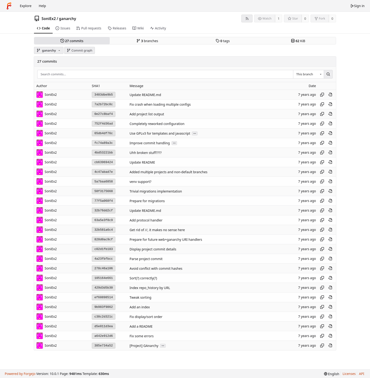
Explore (25, 6)
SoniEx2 (49, 18)
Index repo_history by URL (150, 288)
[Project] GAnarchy (144, 345)
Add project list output (147, 114)
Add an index (140, 307)
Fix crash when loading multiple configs (160, 104)
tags (223, 41)
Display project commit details (153, 249)
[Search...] (328, 74)
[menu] (331, 374)
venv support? (140, 181)
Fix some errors (142, 336)
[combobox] (308, 74)
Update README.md (145, 94)
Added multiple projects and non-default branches (168, 172)
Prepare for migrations (147, 201)
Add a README (141, 326)
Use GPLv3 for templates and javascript (160, 133)
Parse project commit (146, 259)
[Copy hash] (322, 94)
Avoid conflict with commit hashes (156, 268)
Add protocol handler (146, 220)
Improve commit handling (150, 143)
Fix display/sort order (146, 316)
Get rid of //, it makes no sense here (157, 230)
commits (71, 41)
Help (42, 6)
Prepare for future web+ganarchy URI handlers (166, 239)
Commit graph (79, 50)
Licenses (349, 373)
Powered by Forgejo (20, 373)
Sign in (357, 6)
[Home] (9, 6)
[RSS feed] (246, 18)
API (361, 373)
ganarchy (67, 18)
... (194, 133)
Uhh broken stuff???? (146, 152)
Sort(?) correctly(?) (143, 278)
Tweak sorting (140, 297)
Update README (142, 162)
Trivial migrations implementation (156, 191)
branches (147, 41)
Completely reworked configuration (157, 123)
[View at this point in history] (330, 94)
